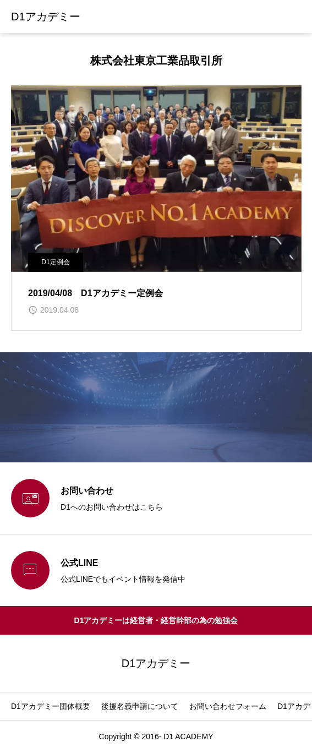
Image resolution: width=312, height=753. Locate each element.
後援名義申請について (139, 706)
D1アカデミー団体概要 (50, 706)
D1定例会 (55, 262)
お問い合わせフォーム (227, 706)
